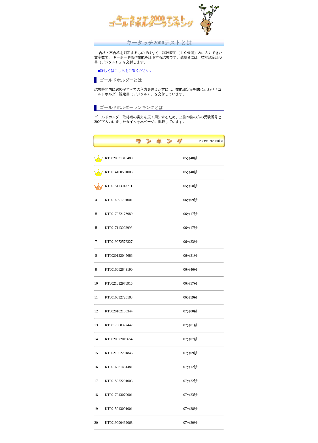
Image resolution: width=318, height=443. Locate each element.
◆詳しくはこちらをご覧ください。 (125, 70)
